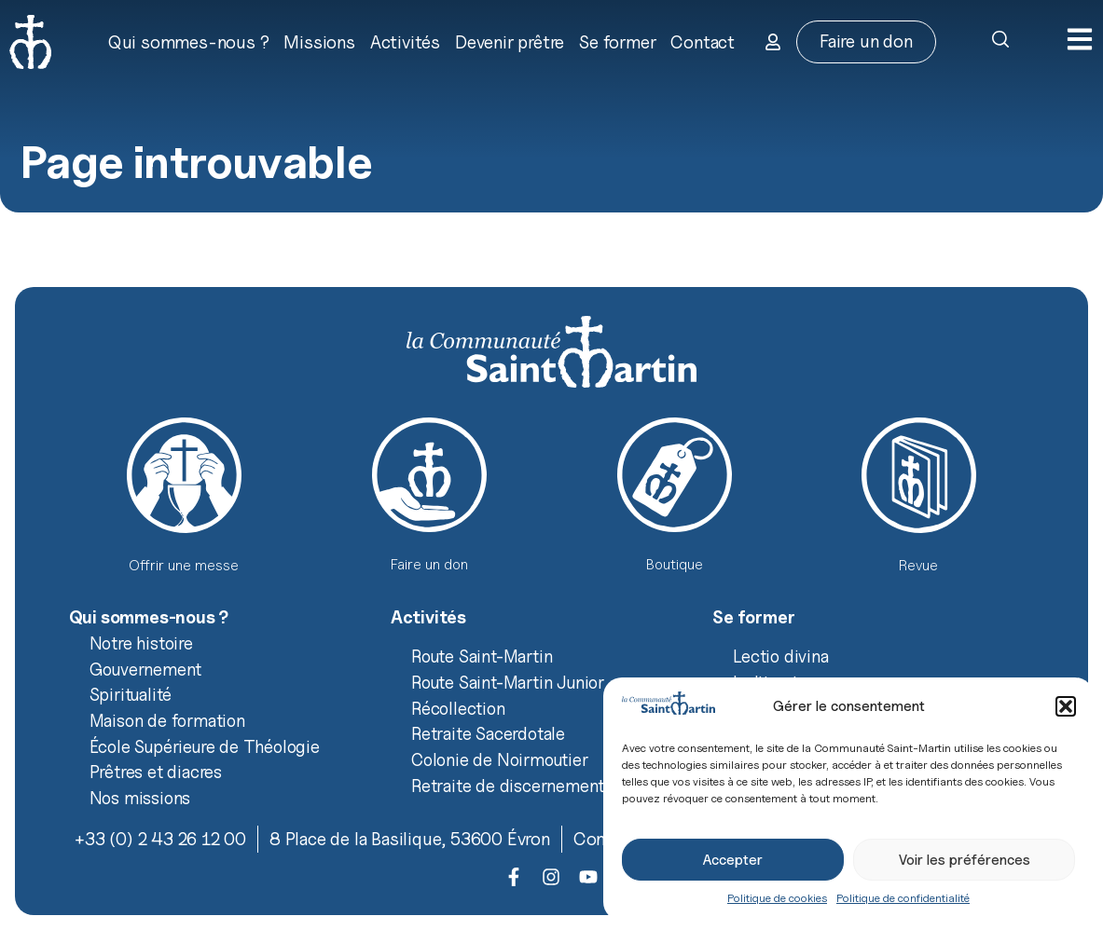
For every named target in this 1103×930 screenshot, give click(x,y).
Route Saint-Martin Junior (507, 682)
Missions (318, 42)
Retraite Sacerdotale (488, 733)
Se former (617, 42)
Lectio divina (780, 656)
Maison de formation (167, 720)
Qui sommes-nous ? (188, 42)
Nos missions (140, 797)
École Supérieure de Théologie (205, 746)
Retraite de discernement (507, 785)
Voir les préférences (964, 860)
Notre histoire (141, 643)
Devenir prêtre (509, 42)
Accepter (733, 860)
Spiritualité (131, 694)
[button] (1065, 706)
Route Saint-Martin (481, 656)
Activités (405, 42)
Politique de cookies (777, 898)
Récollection (458, 708)
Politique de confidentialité (903, 898)
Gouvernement (146, 669)
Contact (702, 42)
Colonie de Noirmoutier (499, 759)
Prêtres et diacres (156, 771)
